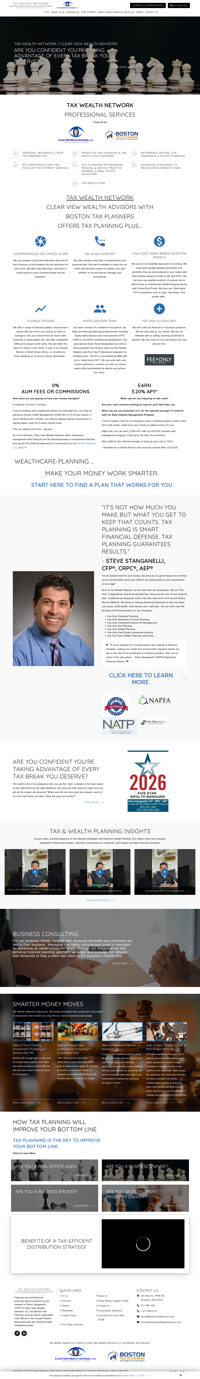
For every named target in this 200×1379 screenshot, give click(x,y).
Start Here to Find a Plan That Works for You (102, 484)
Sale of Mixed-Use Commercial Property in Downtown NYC (74, 1049)
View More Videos (97, 900)
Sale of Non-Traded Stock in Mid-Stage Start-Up (166, 1047)
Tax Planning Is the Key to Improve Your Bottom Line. (49, 1143)
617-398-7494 (179, 5)
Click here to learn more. (141, 679)
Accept (141, 1375)
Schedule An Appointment (148, 5)
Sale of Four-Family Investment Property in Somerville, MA (29, 1049)
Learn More (119, 963)
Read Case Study (24, 1102)
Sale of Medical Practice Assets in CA (119, 1047)
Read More (91, 803)
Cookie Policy (128, 1375)
